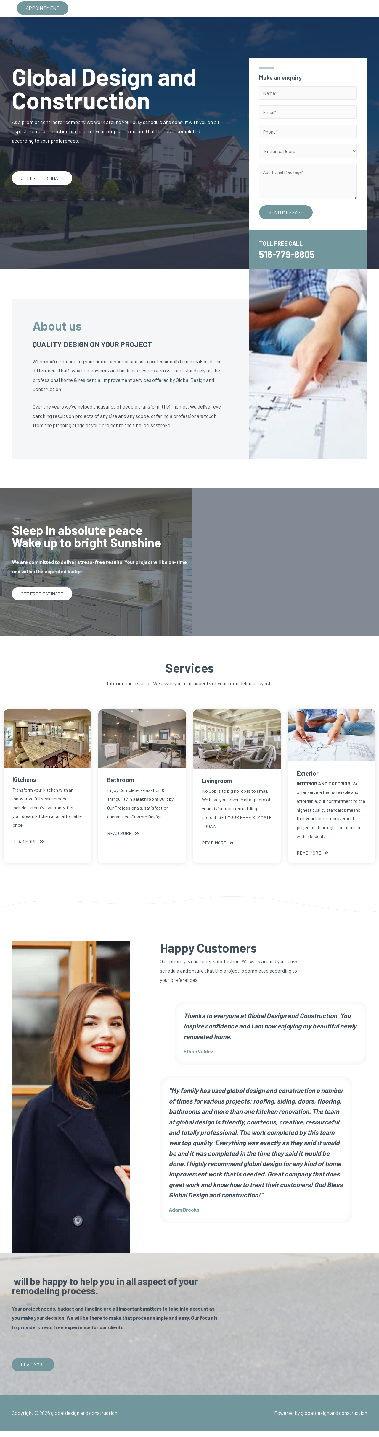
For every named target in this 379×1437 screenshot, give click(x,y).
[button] (42, 181)
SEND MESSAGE (285, 218)
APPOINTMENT (43, 10)
